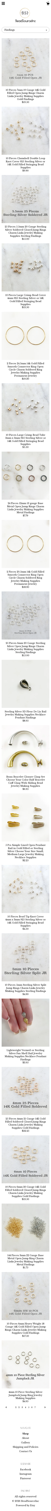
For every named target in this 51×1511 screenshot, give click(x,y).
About (25, 1438)
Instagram (26, 1474)
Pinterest (25, 1478)
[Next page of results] (45, 1407)
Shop (25, 1433)
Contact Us (25, 1451)
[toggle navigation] (3, 3)
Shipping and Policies (25, 1447)
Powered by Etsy (25, 1505)
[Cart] (47, 4)
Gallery (25, 1442)
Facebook (25, 1469)
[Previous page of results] (6, 1407)
